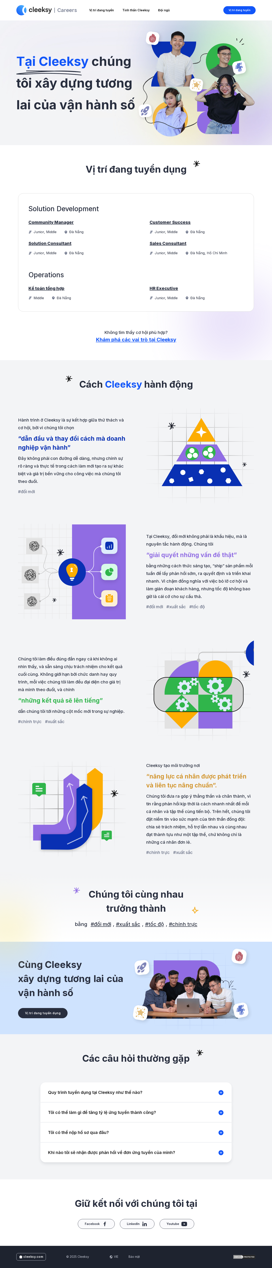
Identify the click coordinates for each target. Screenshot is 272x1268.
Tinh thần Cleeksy (136, 10)
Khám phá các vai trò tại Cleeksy (136, 339)
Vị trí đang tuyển (101, 10)
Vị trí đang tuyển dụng (43, 1013)
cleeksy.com (31, 1257)
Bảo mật (134, 1256)
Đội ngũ (164, 10)
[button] (136, 1092)
